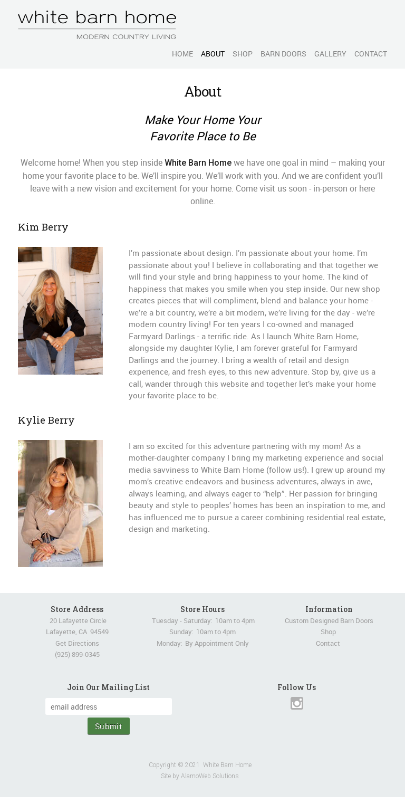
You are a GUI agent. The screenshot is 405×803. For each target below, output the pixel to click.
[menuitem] (178, 54)
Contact (328, 643)
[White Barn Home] (97, 25)
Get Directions (77, 643)
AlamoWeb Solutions (210, 776)
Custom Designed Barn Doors (329, 620)
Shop (328, 631)
